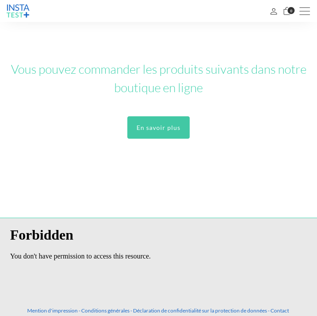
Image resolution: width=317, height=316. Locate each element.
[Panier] (287, 11)
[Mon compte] (273, 11)
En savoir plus (158, 127)
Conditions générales (105, 310)
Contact (279, 310)
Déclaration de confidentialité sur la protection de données (200, 310)
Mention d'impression (52, 310)
